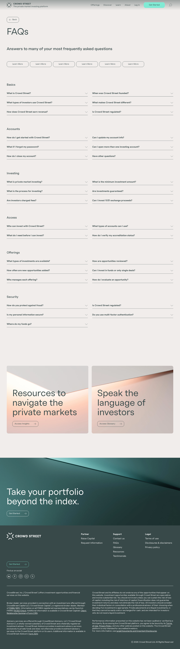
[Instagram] (21, 576)
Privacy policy (152, 547)
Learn (118, 5)
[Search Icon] (170, 5)
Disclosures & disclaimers (158, 543)
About (127, 5)
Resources (118, 552)
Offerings (95, 5)
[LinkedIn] (9, 576)
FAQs (116, 543)
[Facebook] (15, 576)
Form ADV (33, 634)
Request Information (92, 543)
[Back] (13, 20)
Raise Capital (88, 538)
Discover (108, 5)
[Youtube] (26, 576)
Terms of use (152, 538)
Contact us (119, 538)
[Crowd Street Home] (24, 536)
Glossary (117, 547)
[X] (32, 576)
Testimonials (119, 556)
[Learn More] (18, 64)
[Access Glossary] (110, 426)
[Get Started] (154, 5)
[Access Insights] (25, 425)
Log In (137, 5)
